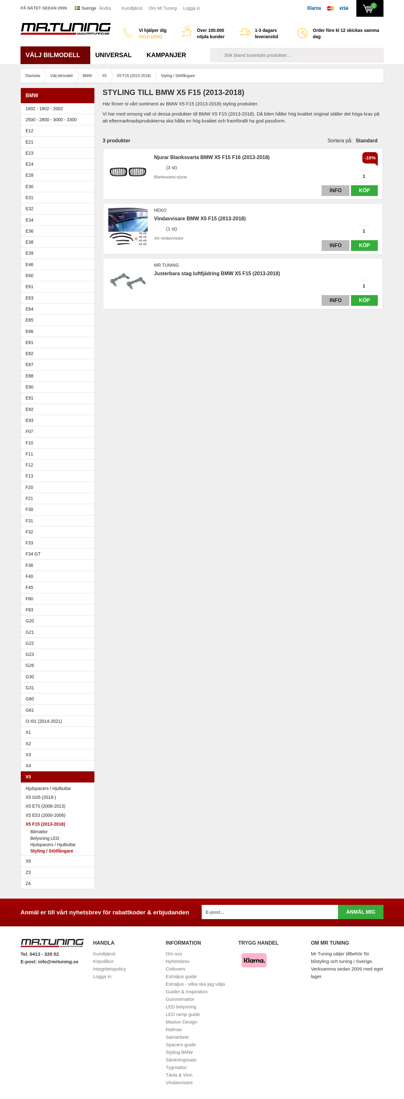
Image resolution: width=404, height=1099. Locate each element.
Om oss (174, 953)
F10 (59, 442)
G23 (30, 654)
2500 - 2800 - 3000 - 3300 (59, 119)
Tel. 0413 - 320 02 (40, 954)
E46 (59, 264)
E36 (59, 231)
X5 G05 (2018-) (59, 797)
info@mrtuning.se (58, 961)
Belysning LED (44, 838)
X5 (59, 776)
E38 (59, 242)
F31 (59, 520)
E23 (59, 153)
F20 (59, 487)
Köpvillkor (103, 961)
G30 (30, 676)
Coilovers (176, 968)
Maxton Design (181, 1022)
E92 (59, 409)
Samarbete (177, 1037)
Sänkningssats (181, 1059)
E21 (59, 142)
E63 (59, 297)
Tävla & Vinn (179, 1075)
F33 (29, 542)
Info (336, 190)
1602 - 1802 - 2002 (59, 108)
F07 (59, 431)
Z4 (59, 883)
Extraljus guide (181, 976)
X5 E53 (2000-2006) (59, 815)
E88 (59, 375)
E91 (59, 398)
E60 (59, 275)
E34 (59, 220)
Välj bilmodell (55, 54)
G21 (30, 632)
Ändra (105, 8)
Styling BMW (179, 1052)
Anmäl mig (360, 912)
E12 (59, 130)
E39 (59, 253)
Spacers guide (181, 1044)
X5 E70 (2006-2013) (59, 806)
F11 (59, 453)
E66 (59, 331)
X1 (59, 732)
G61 (30, 710)
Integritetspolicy (109, 968)
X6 (28, 861)
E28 (59, 175)
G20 (30, 620)
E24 (59, 164)
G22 (30, 643)
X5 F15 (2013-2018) (59, 824)
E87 (59, 364)
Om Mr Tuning (163, 8)
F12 (59, 464)
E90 (59, 386)
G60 (30, 698)
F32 (29, 531)
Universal (116, 54)
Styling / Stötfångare (51, 850)
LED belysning (181, 1006)
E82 (59, 353)
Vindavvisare (179, 1082)
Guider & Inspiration (187, 991)
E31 (29, 197)
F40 (29, 576)
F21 (29, 498)
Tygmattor (176, 1067)
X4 (59, 765)
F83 (29, 609)
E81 (59, 342)
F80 (29, 598)
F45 (29, 587)
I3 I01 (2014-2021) (44, 721)
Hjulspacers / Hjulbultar (48, 788)
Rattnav (174, 1029)
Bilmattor (39, 831)
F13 (59, 475)
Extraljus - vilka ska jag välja (195, 984)
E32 (29, 208)
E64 (59, 309)
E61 (59, 286)
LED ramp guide (183, 1014)
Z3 (59, 872)
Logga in (191, 8)
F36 (29, 565)
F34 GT (59, 553)
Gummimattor (180, 999)
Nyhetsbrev (178, 961)
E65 (59, 320)
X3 (59, 754)
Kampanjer (166, 54)
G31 (30, 687)
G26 (30, 665)
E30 (59, 186)
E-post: (29, 961)
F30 (59, 509)
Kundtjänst (132, 8)
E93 (59, 420)
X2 (28, 743)
